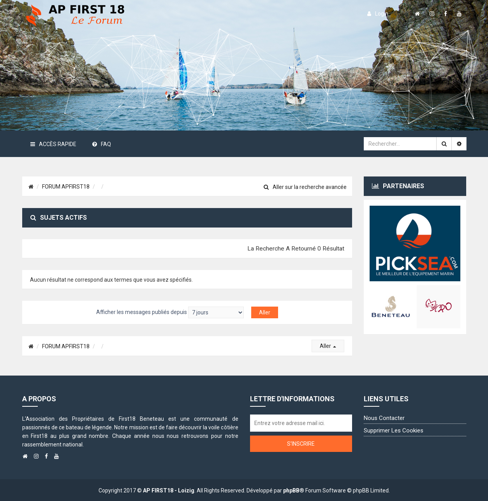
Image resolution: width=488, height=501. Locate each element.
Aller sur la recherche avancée (305, 187)
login (377, 14)
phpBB (291, 490)
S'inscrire (301, 444)
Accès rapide (53, 144)
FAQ (101, 144)
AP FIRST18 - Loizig (168, 490)
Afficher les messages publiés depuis (170, 312)
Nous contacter (384, 418)
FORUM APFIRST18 (66, 186)
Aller (328, 346)
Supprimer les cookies (393, 430)
